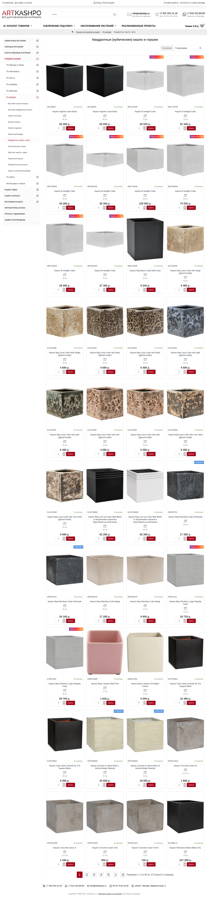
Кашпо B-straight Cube (145, 111)
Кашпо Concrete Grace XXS (105, 848)
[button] (70, 128)
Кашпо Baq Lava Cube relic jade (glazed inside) (185, 353)
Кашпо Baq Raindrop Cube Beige (105, 601)
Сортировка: (167, 48)
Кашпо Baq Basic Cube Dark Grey (145, 270)
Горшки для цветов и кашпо (88, 32)
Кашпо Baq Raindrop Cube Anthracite (185, 517)
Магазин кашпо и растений (110, 894)
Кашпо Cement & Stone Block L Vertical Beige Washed (105, 767)
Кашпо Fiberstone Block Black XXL (185, 848)
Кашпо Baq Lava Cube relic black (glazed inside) (105, 353)
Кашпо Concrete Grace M (185, 766)
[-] (64, 129)
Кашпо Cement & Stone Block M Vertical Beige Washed (145, 767)
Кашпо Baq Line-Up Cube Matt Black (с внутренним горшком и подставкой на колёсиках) (105, 519)
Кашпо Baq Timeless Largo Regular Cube (185, 602)
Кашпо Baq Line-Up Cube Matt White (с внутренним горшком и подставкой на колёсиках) (145, 519)
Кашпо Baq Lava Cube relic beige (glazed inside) (185, 271)
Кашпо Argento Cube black (64, 111)
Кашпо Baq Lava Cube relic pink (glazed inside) (104, 435)
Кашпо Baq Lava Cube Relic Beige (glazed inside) (64, 353)
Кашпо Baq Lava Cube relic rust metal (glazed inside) (185, 435)
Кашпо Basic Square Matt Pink (105, 683)
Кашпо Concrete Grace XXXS (145, 848)
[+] (64, 127)
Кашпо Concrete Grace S (64, 848)
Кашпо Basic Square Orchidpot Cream (145, 684)
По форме (106, 32)
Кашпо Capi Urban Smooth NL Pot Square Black (185, 684)
